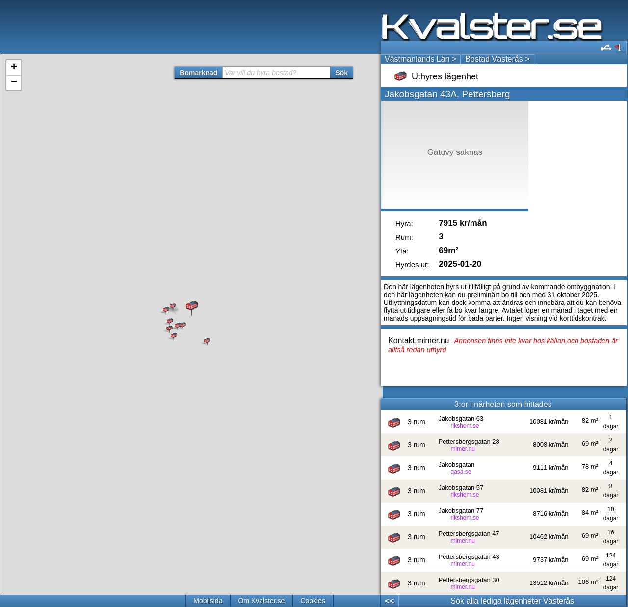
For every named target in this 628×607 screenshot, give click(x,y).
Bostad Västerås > (497, 59)
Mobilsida (207, 601)
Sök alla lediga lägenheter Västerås (513, 601)
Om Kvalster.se (261, 601)
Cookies (312, 601)
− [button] (14, 83)
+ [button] (14, 67)
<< (389, 601)
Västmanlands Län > (420, 59)
